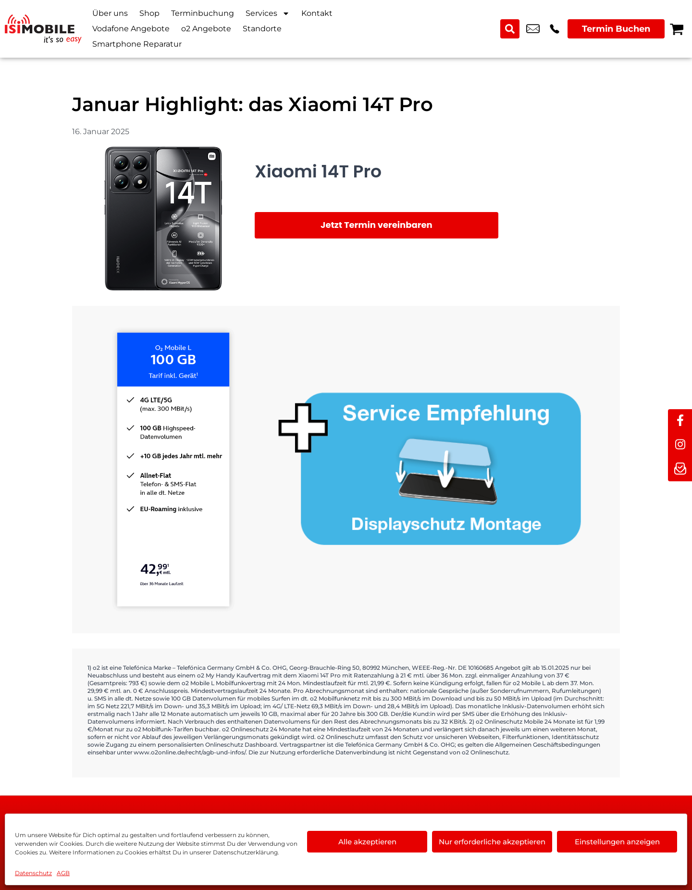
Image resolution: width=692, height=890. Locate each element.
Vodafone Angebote (131, 28)
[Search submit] (509, 28)
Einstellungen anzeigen (617, 841)
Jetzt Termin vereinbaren (376, 225)
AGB (63, 873)
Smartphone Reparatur (137, 44)
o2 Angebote (206, 28)
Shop (149, 13)
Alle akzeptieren (367, 841)
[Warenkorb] (676, 29)
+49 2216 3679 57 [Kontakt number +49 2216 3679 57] (554, 29)
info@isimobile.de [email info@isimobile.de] (533, 29)
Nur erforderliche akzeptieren (492, 841)
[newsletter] (680, 469)
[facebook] (680, 421)
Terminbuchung (202, 13)
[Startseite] (43, 29)
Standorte (262, 28)
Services (268, 13)
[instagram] (680, 445)
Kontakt (317, 13)
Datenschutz (33, 873)
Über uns (110, 13)
